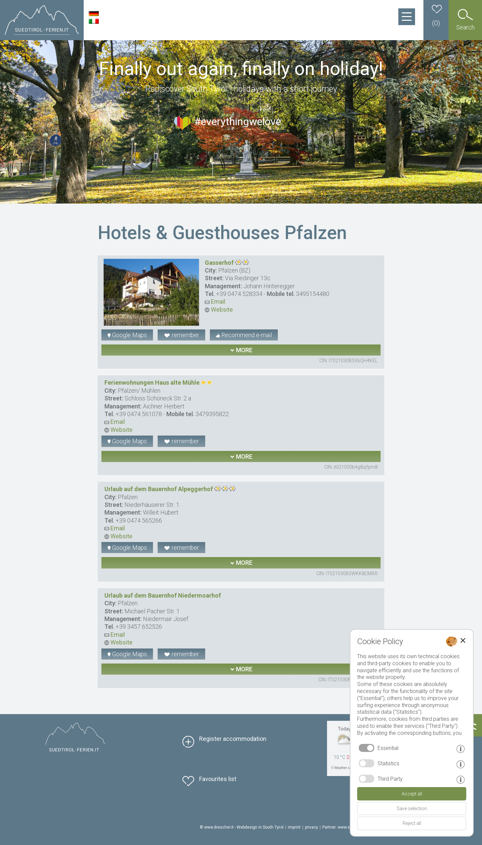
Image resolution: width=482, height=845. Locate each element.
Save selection (412, 808)
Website (219, 309)
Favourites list (217, 778)
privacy (311, 827)
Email (215, 301)
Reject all (412, 823)
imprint (294, 827)
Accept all (412, 793)
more (241, 350)
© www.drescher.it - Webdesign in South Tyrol (242, 827)
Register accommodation (232, 738)
